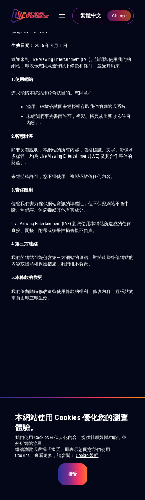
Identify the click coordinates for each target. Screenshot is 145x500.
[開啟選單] (61, 15)
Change (119, 16)
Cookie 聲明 (87, 455)
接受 (72, 474)
